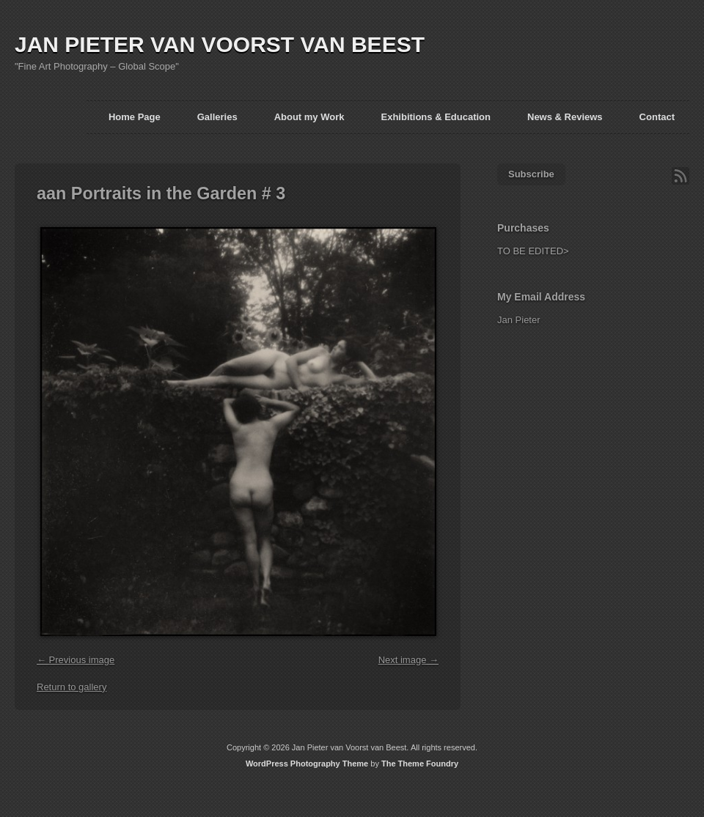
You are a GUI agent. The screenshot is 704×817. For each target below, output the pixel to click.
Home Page (135, 116)
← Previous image (75, 659)
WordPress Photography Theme (307, 763)
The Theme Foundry (419, 763)
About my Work (309, 116)
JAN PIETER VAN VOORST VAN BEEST (220, 44)
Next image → (408, 659)
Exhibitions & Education (436, 116)
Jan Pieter (518, 319)
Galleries (217, 116)
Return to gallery (71, 686)
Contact (657, 116)
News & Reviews (565, 116)
